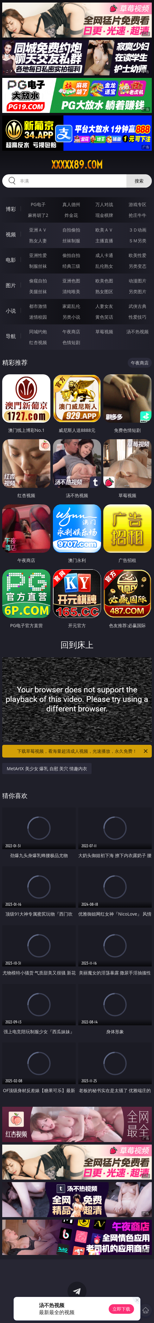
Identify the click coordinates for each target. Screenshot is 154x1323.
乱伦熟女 (104, 266)
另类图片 (137, 291)
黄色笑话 (104, 317)
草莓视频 (104, 332)
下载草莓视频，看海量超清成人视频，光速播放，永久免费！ (83, 751)
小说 (11, 310)
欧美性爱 (137, 255)
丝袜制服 (71, 241)
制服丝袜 (38, 266)
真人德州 (71, 204)
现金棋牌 (104, 215)
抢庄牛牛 (137, 215)
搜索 (139, 181)
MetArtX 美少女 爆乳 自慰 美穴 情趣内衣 (47, 768)
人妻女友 (104, 306)
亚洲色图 (71, 281)
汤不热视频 (137, 332)
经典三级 (71, 266)
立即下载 (121, 1309)
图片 (11, 285)
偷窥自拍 (38, 281)
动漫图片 (137, 281)
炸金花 (71, 215)
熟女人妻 (38, 241)
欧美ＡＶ (104, 230)
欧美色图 (104, 281)
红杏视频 (38, 342)
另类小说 (71, 317)
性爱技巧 (137, 317)
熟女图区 (104, 291)
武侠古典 (137, 306)
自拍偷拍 (71, 230)
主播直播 (104, 241)
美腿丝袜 (38, 291)
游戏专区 (137, 204)
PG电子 (38, 204)
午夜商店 (71, 332)
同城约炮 (38, 332)
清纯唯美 (71, 291)
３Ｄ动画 (137, 230)
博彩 (11, 208)
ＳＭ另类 (137, 241)
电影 (11, 259)
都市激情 (38, 306)
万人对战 (104, 204)
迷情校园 (38, 317)
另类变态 (137, 266)
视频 (11, 234)
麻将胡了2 (38, 215)
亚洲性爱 (38, 255)
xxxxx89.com (77, 164)
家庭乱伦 (71, 306)
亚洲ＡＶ (38, 230)
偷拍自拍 (71, 255)
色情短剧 (71, 342)
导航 (11, 336)
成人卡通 (104, 255)
